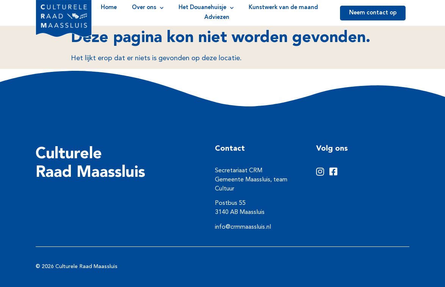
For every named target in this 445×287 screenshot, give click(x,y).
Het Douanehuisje (206, 8)
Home (109, 8)
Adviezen (216, 17)
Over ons (147, 8)
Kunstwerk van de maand (283, 8)
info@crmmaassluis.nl (243, 227)
